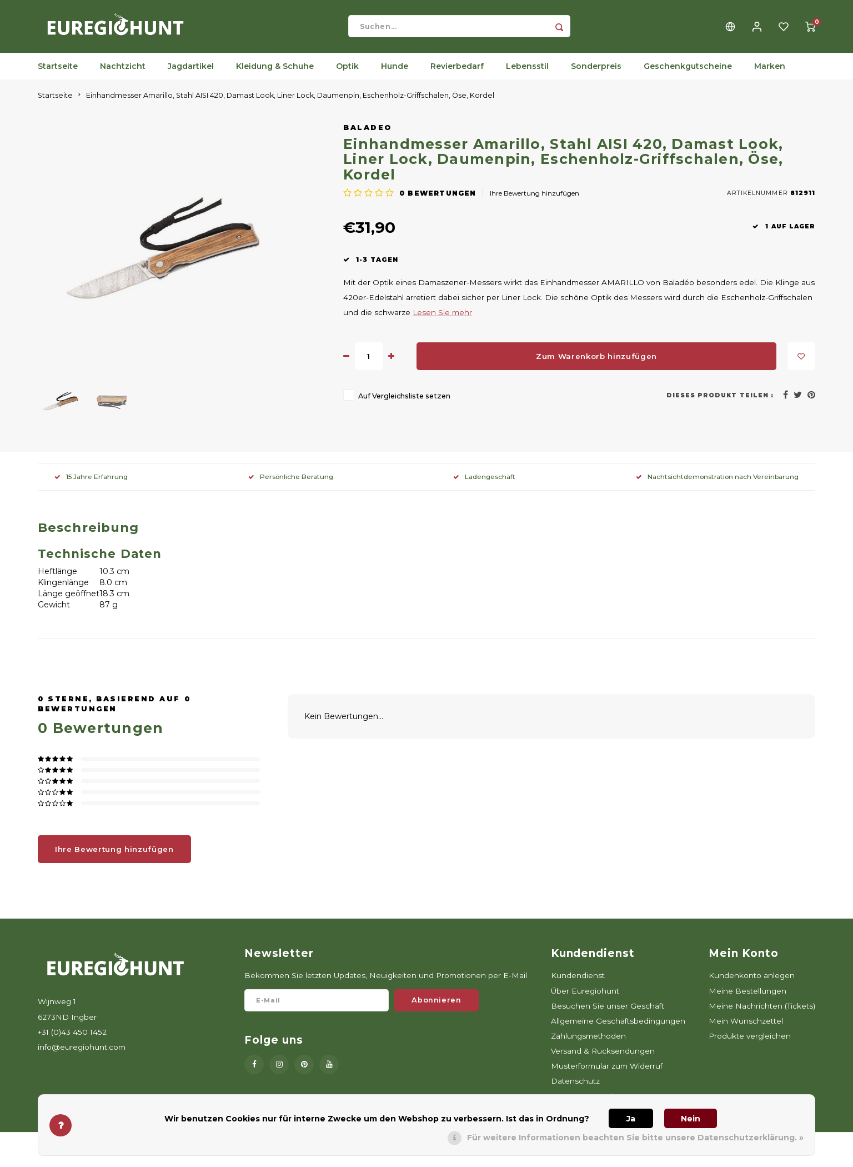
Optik (347, 75)
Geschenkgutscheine (688, 75)
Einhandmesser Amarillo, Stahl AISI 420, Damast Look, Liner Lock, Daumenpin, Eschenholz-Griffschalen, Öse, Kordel (290, 103)
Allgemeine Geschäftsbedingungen (618, 1029)
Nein (690, 1119)
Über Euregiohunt (585, 999)
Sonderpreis (596, 75)
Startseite (58, 75)
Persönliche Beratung (290, 485)
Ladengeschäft (484, 485)
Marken (769, 75)
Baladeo (367, 136)
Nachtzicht (122, 75)
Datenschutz (575, 1089)
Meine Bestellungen (747, 999)
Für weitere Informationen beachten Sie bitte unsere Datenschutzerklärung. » (635, 1138)
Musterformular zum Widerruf (607, 1074)
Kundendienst (578, 984)
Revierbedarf (457, 75)
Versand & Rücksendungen (603, 1059)
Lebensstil (527, 75)
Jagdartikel (191, 75)
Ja (630, 1119)
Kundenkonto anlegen (752, 984)
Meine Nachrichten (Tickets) (762, 1014)
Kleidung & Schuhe (275, 75)
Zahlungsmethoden (588, 1044)
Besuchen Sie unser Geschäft (607, 1014)
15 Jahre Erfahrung (91, 485)
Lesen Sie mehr (442, 320)
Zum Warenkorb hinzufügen (596, 364)
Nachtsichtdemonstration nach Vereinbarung (717, 485)
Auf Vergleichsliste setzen (404, 405)
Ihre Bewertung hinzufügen (534, 201)
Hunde (394, 75)
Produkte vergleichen (750, 1044)
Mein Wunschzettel (746, 1029)
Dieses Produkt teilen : (720, 403)
